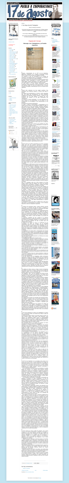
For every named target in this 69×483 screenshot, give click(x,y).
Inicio (35, 470)
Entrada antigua (45, 470)
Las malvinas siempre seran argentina (58, 71)
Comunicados (11, 49)
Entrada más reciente (25, 470)
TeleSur (10, 114)
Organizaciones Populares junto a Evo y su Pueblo (58, 49)
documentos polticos (12, 68)
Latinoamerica (11, 54)
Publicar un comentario (26, 468)
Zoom (10, 115)
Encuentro (11, 108)
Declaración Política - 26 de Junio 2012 (56, 132)
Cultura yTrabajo (11, 120)
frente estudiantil (11, 74)
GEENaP (10, 100)
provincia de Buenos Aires (13, 72)
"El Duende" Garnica (12, 119)
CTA (10, 93)
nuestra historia (11, 57)
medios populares (12, 66)
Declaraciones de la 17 (12, 58)
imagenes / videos (12, 55)
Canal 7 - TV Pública (12, 106)
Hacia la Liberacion (58, 90)
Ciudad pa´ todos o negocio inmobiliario (58, 113)
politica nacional (11, 56)
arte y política (11, 62)
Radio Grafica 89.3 (12, 110)
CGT (10, 92)
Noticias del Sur (11, 109)
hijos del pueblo (11, 65)
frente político (11, 67)
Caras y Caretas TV (12, 107)
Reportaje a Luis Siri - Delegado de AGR (58, 60)
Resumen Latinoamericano (13, 111)
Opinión (10, 50)
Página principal (54, 39)
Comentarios (11, 133)
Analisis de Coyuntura (12, 97)
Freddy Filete (11, 123)
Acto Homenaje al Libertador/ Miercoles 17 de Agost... (56, 41)
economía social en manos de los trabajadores (13, 64)
